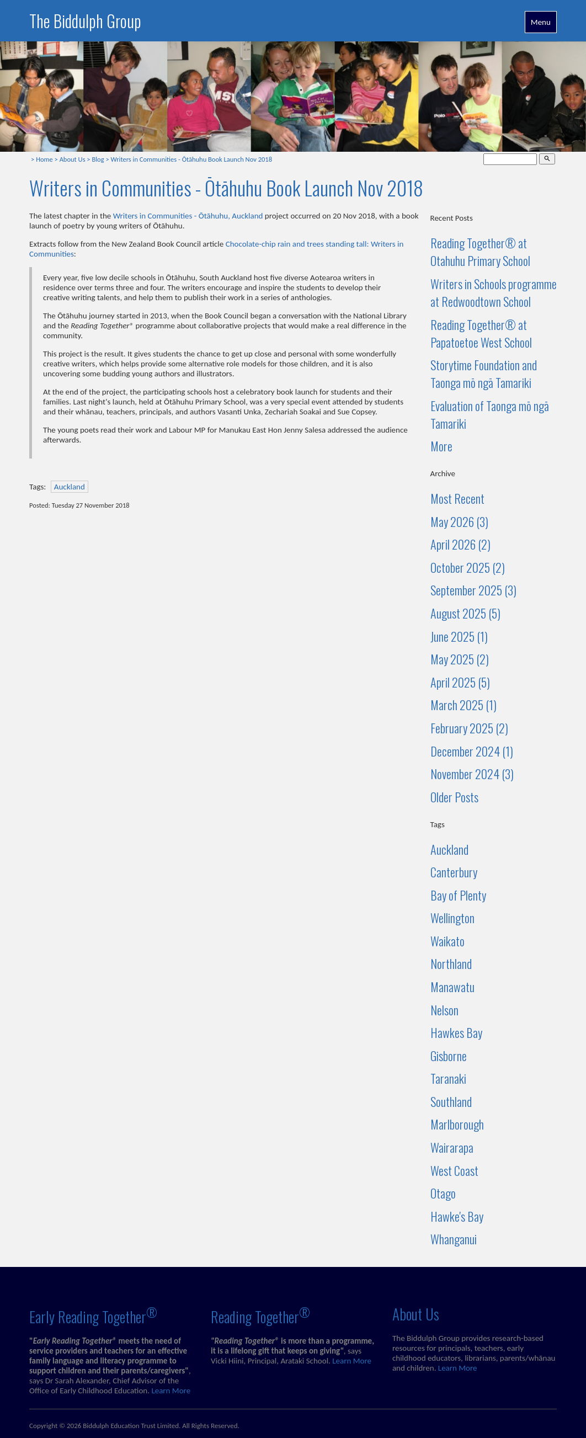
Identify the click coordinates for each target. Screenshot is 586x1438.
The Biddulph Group (85, 20)
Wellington (452, 917)
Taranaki (448, 1078)
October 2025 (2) (467, 567)
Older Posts (454, 797)
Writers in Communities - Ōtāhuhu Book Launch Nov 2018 (191, 159)
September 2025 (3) (473, 590)
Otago (443, 1193)
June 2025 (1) (459, 636)
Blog (98, 159)
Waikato (447, 941)
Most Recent (457, 498)
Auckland (69, 487)
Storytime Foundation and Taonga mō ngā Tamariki (483, 373)
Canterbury (453, 872)
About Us (73, 159)
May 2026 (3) (459, 521)
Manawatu (452, 986)
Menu (541, 22)
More (441, 446)
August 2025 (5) (465, 613)
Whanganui (453, 1239)
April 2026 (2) (460, 544)
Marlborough (457, 1124)
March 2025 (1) (463, 704)
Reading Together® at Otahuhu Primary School (480, 251)
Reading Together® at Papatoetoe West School (481, 333)
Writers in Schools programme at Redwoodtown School (493, 292)
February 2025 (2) (469, 728)
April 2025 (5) (460, 682)
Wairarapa (451, 1147)
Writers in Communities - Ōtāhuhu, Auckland (188, 216)
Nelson (444, 1010)
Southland (451, 1101)
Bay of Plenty (458, 895)
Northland (451, 963)
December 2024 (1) (471, 751)
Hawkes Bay (456, 1032)
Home (44, 159)
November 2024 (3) (472, 773)
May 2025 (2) (459, 659)
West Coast (454, 1170)
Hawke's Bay (456, 1216)
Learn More (170, 1391)
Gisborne (448, 1055)
